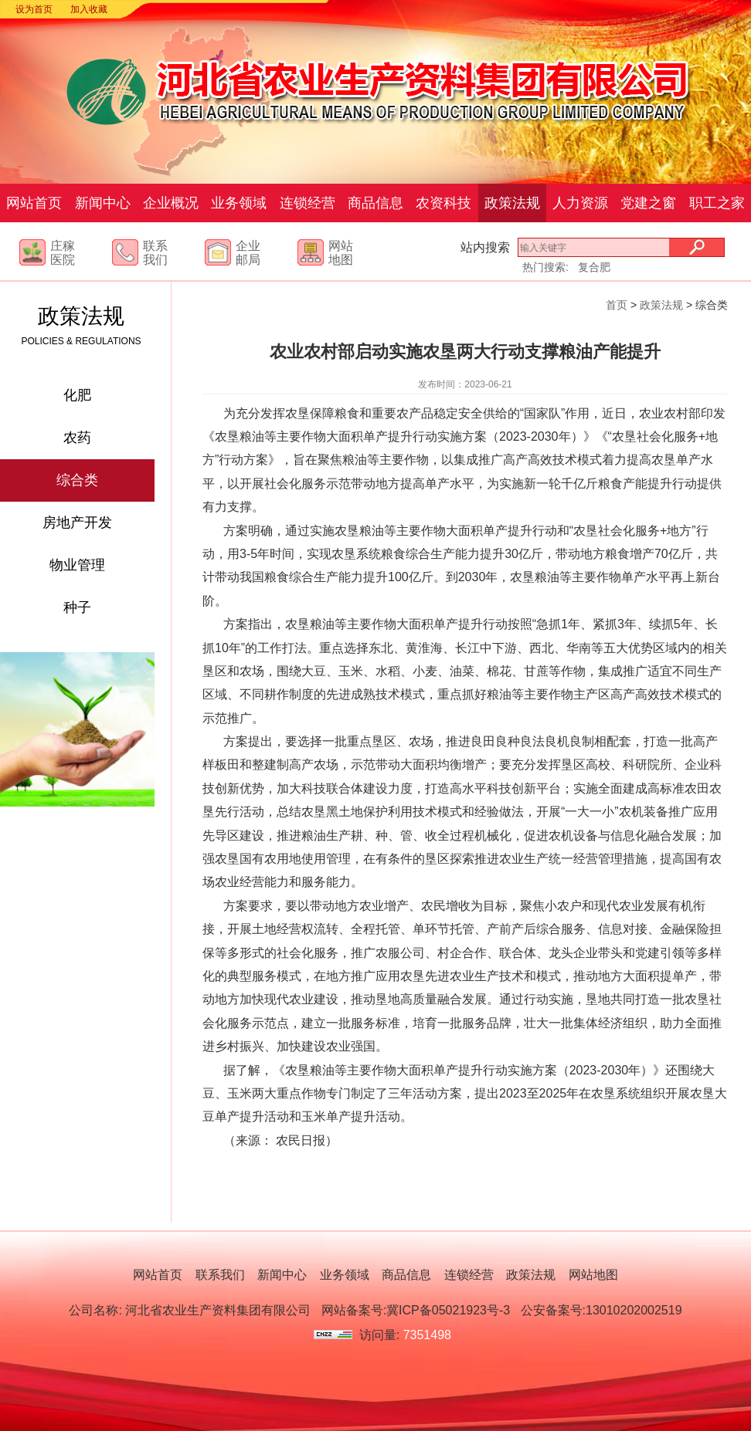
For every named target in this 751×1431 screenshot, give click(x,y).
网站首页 (34, 203)
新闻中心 (103, 203)
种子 (77, 607)
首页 (616, 305)
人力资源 (580, 203)
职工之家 (717, 203)
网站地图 (593, 1274)
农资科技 (443, 203)
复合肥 (594, 267)
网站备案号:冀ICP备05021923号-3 (416, 1310)
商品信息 (375, 203)
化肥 (77, 395)
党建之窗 (648, 203)
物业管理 (77, 565)
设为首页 (34, 9)
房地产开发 (77, 522)
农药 (77, 437)
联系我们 (220, 1274)
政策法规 (512, 203)
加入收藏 (88, 9)
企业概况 (171, 203)
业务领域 (239, 203)
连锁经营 (307, 203)
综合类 (77, 480)
